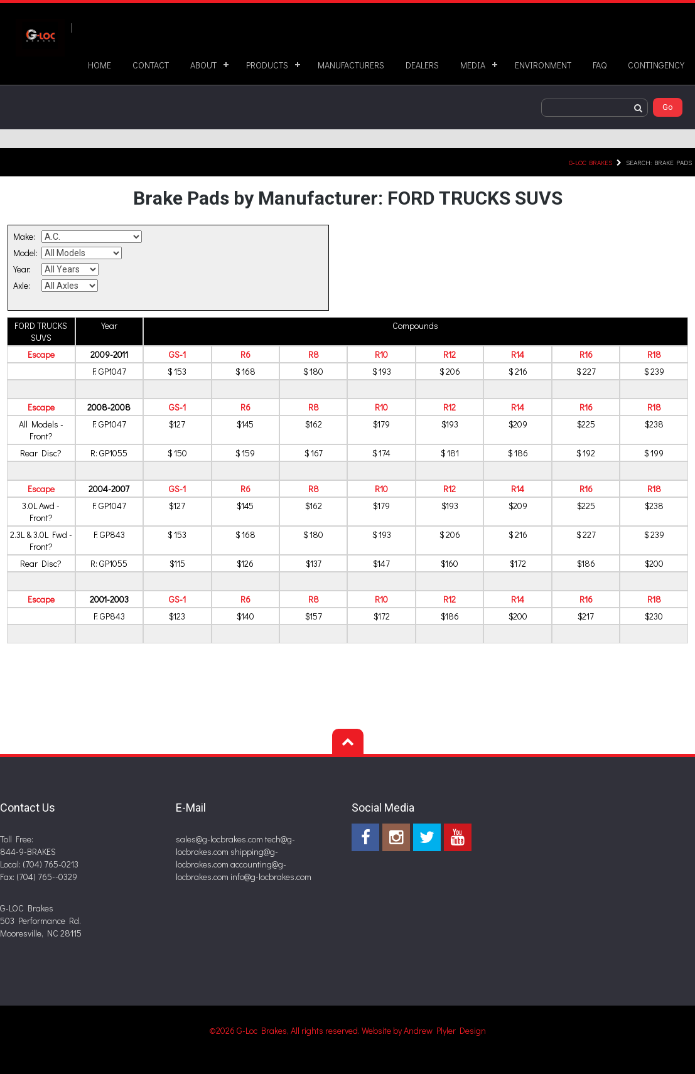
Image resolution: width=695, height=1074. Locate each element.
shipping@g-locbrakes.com (227, 858)
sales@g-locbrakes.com (219, 839)
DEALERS (422, 65)
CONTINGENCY (656, 65)
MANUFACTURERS (351, 65)
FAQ (599, 65)
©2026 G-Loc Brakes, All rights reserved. (285, 1030)
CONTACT (150, 65)
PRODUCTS (267, 65)
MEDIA (472, 65)
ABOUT (203, 65)
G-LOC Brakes (590, 162)
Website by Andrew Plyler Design (424, 1030)
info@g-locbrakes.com (270, 877)
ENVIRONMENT (543, 65)
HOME (99, 65)
